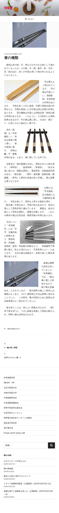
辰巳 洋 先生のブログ (13, 329)
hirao (20, 54)
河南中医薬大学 (10, 393)
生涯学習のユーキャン (13, 413)
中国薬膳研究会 (10, 398)
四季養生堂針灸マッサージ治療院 (18, 418)
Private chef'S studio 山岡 (14, 433)
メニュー (29, 19)
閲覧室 (8, 7)
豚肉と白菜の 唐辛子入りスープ (17, 476)
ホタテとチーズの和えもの (15, 461)
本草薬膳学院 (9, 378)
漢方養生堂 (8, 428)
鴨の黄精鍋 (8, 469)
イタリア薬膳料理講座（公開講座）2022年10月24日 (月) (27, 484)
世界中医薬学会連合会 (13, 408)
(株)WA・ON (9, 383)
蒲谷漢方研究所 (10, 423)
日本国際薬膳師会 (11, 403)
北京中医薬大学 (10, 388)
